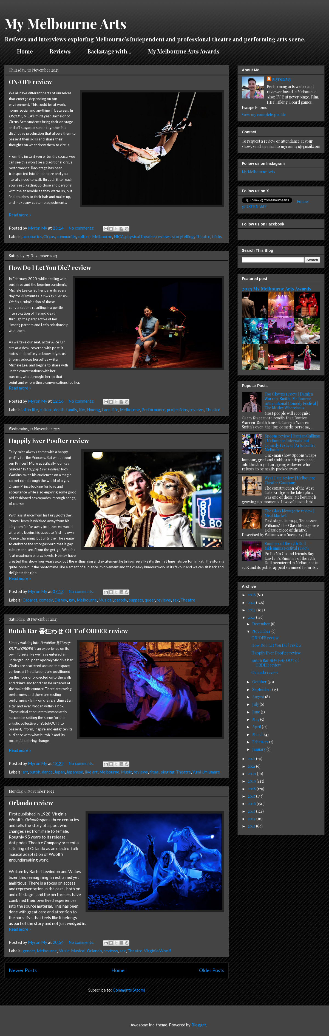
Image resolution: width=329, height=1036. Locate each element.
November (261, 631)
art (25, 771)
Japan (59, 771)
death (59, 409)
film (82, 409)
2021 (252, 766)
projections (177, 409)
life (115, 409)
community (66, 236)
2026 (252, 594)
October (260, 681)
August (258, 696)
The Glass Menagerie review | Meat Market (289, 513)
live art (91, 771)
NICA (119, 236)
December (261, 623)
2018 (252, 788)
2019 (252, 781)
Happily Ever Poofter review (49, 440)
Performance (153, 409)
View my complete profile (264, 114)
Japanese (74, 771)
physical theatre (140, 236)
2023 (252, 617)
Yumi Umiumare (206, 771)
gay (72, 599)
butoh (35, 771)
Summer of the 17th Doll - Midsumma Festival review (287, 546)
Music (126, 771)
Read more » (20, 214)
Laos (106, 409)
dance (47, 771)
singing (167, 771)
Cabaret (29, 599)
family (71, 409)
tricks (217, 236)
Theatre (202, 236)
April (257, 726)
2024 (252, 609)
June (256, 712)
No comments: (82, 227)
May (256, 719)
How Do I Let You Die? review (50, 267)
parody (120, 599)
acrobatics (32, 236)
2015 (252, 811)
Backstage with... (109, 51)
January (259, 749)
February (260, 741)
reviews (163, 236)
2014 (252, 818)
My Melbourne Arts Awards (184, 51)
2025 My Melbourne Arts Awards (276, 289)
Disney (60, 599)
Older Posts (211, 970)
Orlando (94, 950)
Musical (105, 599)
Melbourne (102, 236)
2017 (252, 796)
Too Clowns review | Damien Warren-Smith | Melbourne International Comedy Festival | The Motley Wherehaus (291, 400)
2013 (252, 826)
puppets (136, 599)
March (258, 734)
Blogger (198, 1024)
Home (25, 51)
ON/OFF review (30, 82)
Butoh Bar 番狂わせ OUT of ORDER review (68, 631)
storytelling (183, 236)
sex (175, 599)
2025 (252, 602)
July (256, 704)
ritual (154, 771)
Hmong (93, 409)
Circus (49, 236)
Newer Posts (23, 970)
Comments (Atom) (129, 989)
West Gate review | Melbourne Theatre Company (290, 480)
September (262, 689)
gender (28, 950)
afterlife (30, 409)
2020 (252, 773)
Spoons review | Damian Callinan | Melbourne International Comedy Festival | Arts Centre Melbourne (292, 442)
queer (150, 599)
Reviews (60, 51)
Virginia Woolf (157, 950)
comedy (46, 599)
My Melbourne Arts (65, 23)
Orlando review (31, 803)
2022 (252, 758)
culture (84, 236)
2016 (252, 803)
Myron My (281, 79)
